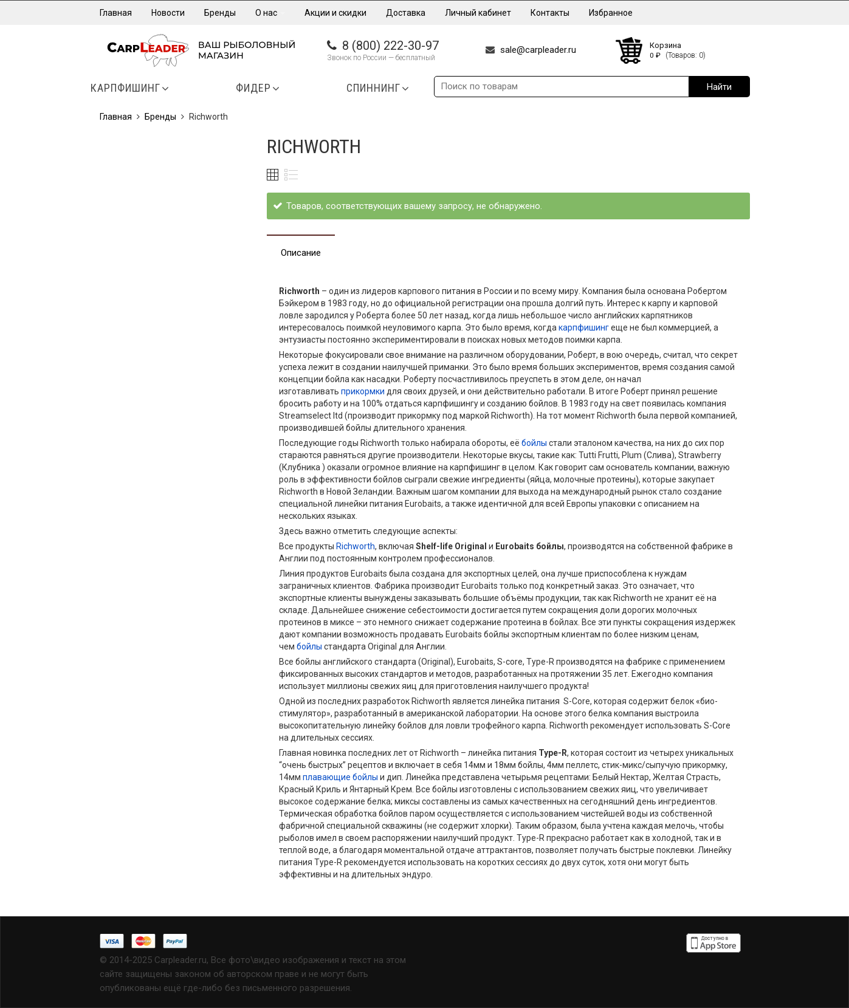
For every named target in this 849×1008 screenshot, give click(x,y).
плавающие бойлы (340, 777)
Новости (168, 13)
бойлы (533, 443)
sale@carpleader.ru (538, 49)
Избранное (611, 13)
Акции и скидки (335, 13)
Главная (116, 13)
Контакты (550, 13)
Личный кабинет (478, 13)
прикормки (363, 391)
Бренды (220, 13)
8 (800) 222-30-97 (390, 45)
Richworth (355, 546)
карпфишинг (584, 327)
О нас (270, 13)
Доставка (405, 13)
